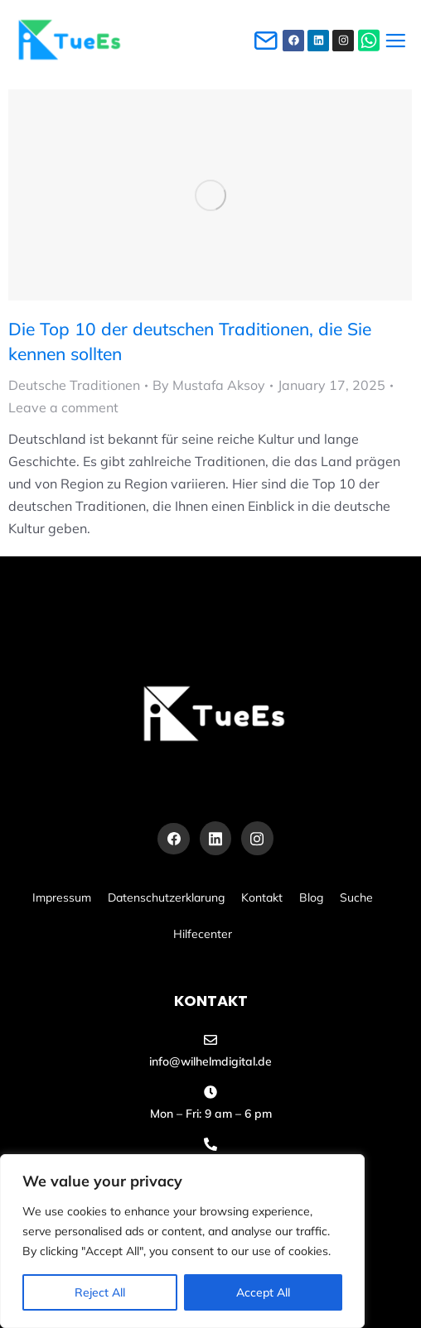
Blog (311, 897)
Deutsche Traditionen (74, 385)
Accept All (263, 1292)
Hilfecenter (202, 933)
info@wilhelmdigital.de (210, 1061)
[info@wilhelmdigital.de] (210, 1040)
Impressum (61, 897)
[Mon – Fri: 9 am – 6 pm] (210, 1092)
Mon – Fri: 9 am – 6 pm (211, 1113)
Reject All (100, 1292)
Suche (356, 897)
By (208, 385)
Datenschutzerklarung (166, 897)
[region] (182, 1241)
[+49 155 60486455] (210, 1144)
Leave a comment (63, 407)
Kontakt (262, 897)
